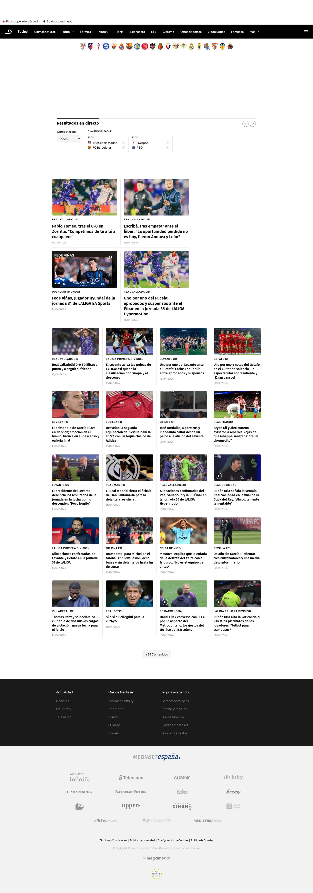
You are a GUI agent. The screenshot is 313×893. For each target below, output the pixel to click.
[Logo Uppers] (131, 806)
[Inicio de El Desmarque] (8, 32)
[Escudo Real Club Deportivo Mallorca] (160, 46)
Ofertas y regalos (174, 709)
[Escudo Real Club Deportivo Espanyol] (121, 46)
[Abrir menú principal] (306, 32)
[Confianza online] (157, 877)
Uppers (114, 733)
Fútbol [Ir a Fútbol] (23, 31)
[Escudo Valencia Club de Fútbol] (222, 46)
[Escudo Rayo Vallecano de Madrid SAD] (175, 46)
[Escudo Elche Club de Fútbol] (113, 46)
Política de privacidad (142, 840)
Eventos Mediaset (174, 725)
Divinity (114, 725)
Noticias (62, 701)
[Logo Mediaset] (156, 759)
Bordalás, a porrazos (59, 21)
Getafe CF (221, 358)
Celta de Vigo (170, 548)
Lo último (63, 709)
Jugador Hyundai (66, 291)
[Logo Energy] (233, 792)
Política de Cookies (202, 840)
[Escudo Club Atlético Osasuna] (168, 46)
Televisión (63, 717)
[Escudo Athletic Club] (82, 46)
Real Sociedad (225, 484)
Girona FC (114, 548)
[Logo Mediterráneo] (207, 820)
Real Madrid (223, 421)
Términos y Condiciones (113, 840)
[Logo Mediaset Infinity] (80, 778)
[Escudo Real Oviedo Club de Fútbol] (199, 46)
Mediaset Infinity (121, 701)
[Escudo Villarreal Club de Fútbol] (230, 46)
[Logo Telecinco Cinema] (182, 806)
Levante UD (168, 358)
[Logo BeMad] (79, 806)
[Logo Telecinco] (131, 778)
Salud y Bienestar (174, 733)
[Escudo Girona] (144, 46)
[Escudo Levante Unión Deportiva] (152, 46)
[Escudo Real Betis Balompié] (183, 46)
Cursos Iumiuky (172, 717)
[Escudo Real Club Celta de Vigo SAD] (98, 46)
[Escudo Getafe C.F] (137, 46)
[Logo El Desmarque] (79, 792)
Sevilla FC (60, 421)
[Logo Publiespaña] (156, 820)
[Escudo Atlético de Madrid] (90, 46)
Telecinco (116, 709)
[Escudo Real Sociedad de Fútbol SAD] (206, 46)
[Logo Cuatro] (182, 778)
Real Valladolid (65, 219)
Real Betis (114, 611)
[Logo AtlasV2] (105, 820)
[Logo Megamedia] (158, 858)
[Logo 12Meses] (233, 806)
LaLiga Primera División (125, 358)
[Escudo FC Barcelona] (129, 46)
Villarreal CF (63, 611)
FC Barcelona (171, 611)
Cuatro (113, 717)
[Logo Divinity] (233, 778)
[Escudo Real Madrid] (191, 46)
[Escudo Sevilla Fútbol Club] (214, 46)
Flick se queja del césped (22, 21)
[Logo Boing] (182, 792)
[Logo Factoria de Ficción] (131, 792)
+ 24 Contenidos (156, 654)
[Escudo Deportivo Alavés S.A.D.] (106, 46)
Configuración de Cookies (173, 840)
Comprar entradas (175, 701)
